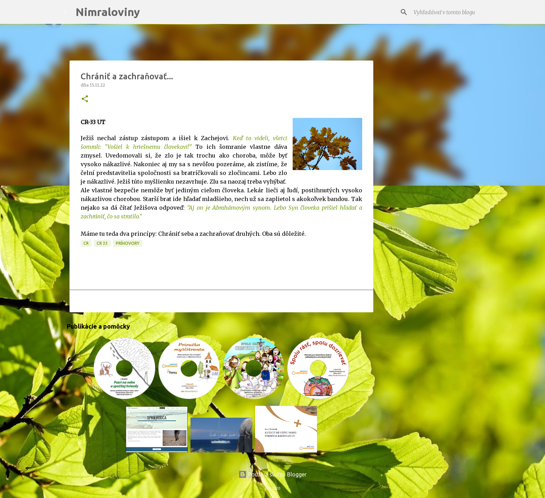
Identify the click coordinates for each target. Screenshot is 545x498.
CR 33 (102, 243)
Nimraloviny (107, 12)
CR (86, 243)
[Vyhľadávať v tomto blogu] (447, 12)
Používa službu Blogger (272, 474)
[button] (85, 99)
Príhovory (127, 243)
